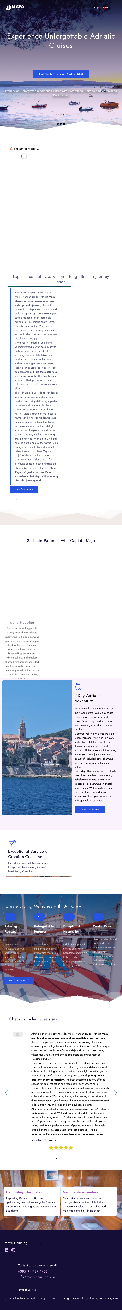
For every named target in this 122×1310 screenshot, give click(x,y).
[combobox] (101, 8)
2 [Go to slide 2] (61, 124)
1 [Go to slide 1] (58, 124)
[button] (33, 7)
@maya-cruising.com (40, 1276)
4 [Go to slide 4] (65, 1158)
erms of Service (27, 1290)
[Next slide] (115, 1092)
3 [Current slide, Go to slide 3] (64, 124)
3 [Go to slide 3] (62, 1158)
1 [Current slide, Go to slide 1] (56, 1158)
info (21, 1276)
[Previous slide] (6, 1092)
